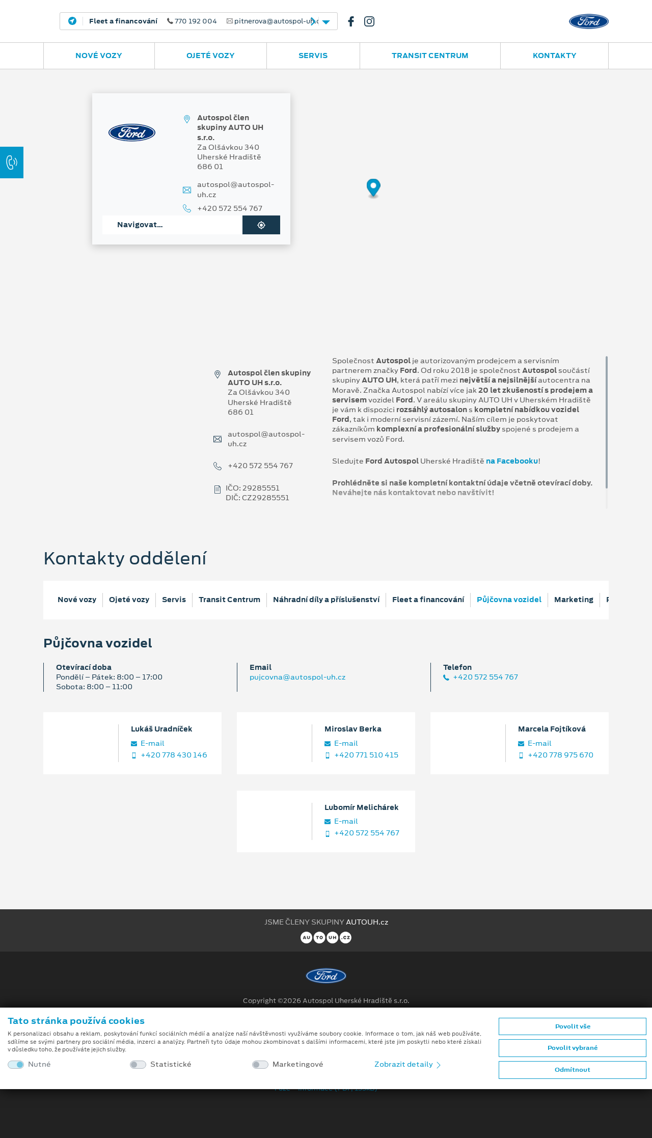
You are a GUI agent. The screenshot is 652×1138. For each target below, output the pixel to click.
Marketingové (298, 1064)
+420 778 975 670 (555, 755)
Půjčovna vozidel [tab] (509, 599)
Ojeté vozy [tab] (129, 599)
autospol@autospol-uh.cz (235, 189)
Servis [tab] (174, 599)
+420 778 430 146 (169, 755)
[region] (326, 196)
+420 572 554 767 (229, 208)
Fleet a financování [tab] (428, 599)
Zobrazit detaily (408, 1064)
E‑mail (148, 743)
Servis (313, 55)
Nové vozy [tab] (77, 599)
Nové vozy (98, 55)
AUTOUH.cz (367, 922)
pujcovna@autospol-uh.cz (297, 677)
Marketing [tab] (573, 599)
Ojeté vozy (210, 55)
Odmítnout (572, 1070)
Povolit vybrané (572, 1048)
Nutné (39, 1064)
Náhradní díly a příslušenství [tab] (326, 599)
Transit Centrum (430, 55)
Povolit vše (572, 1026)
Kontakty (555, 55)
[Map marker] (374, 189)
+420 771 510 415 (361, 755)
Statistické (171, 1064)
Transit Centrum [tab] (229, 599)
